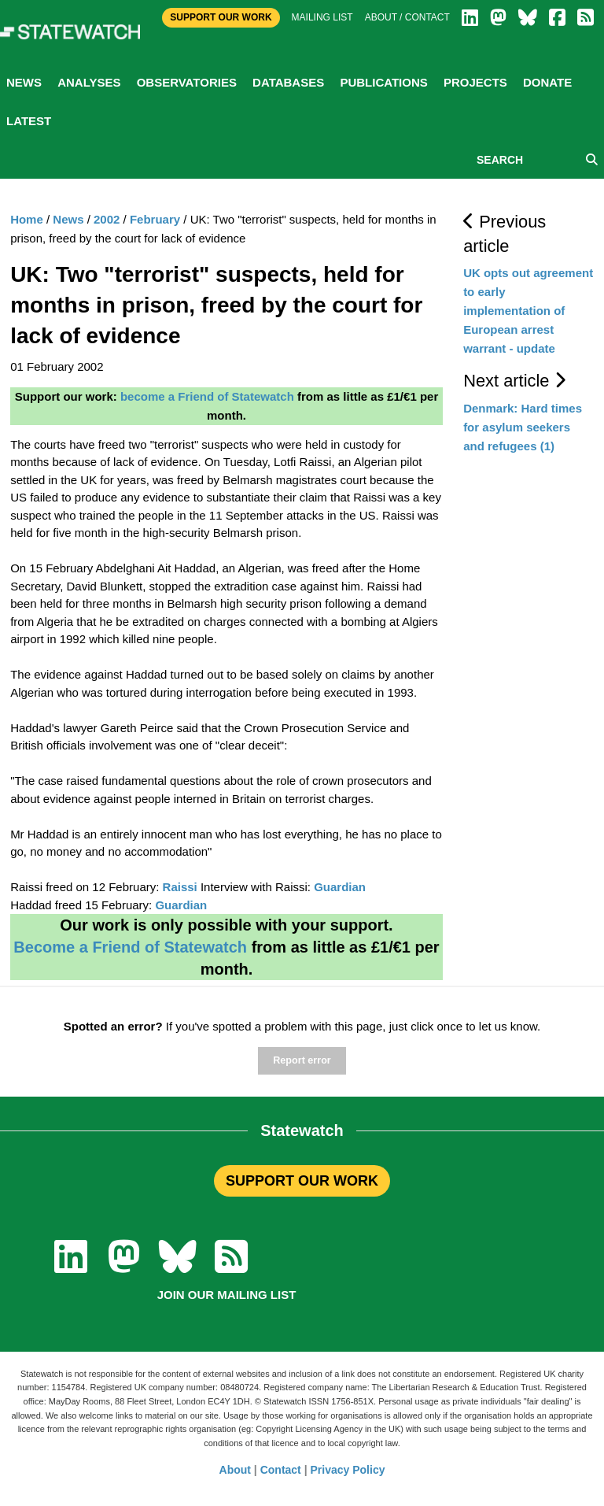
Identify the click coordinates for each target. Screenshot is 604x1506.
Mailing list (322, 17)
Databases (288, 82)
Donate (547, 82)
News (24, 82)
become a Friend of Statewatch (207, 396)
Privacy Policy (348, 1469)
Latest (28, 121)
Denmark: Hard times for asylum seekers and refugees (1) (522, 427)
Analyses (88, 82)
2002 (107, 219)
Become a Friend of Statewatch (130, 947)
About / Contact (407, 17)
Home (26, 219)
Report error (301, 1060)
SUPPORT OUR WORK (302, 1181)
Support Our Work (220, 17)
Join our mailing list (226, 1294)
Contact (280, 1469)
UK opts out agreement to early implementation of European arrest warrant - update (528, 310)
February (155, 219)
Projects (475, 82)
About (235, 1469)
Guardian (340, 887)
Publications (383, 82)
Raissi (180, 887)
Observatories (187, 82)
